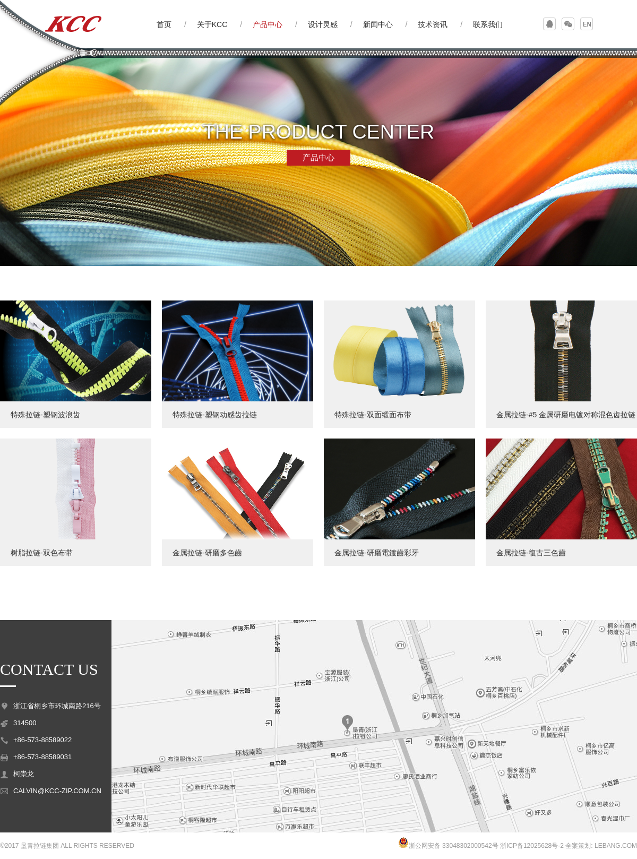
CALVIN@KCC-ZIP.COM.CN (57, 791)
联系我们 (488, 24)
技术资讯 (432, 24)
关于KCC (212, 24)
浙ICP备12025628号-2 (532, 845)
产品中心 (267, 24)
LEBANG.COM (616, 845)
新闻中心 (378, 24)
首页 (164, 24)
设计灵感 (323, 24)
